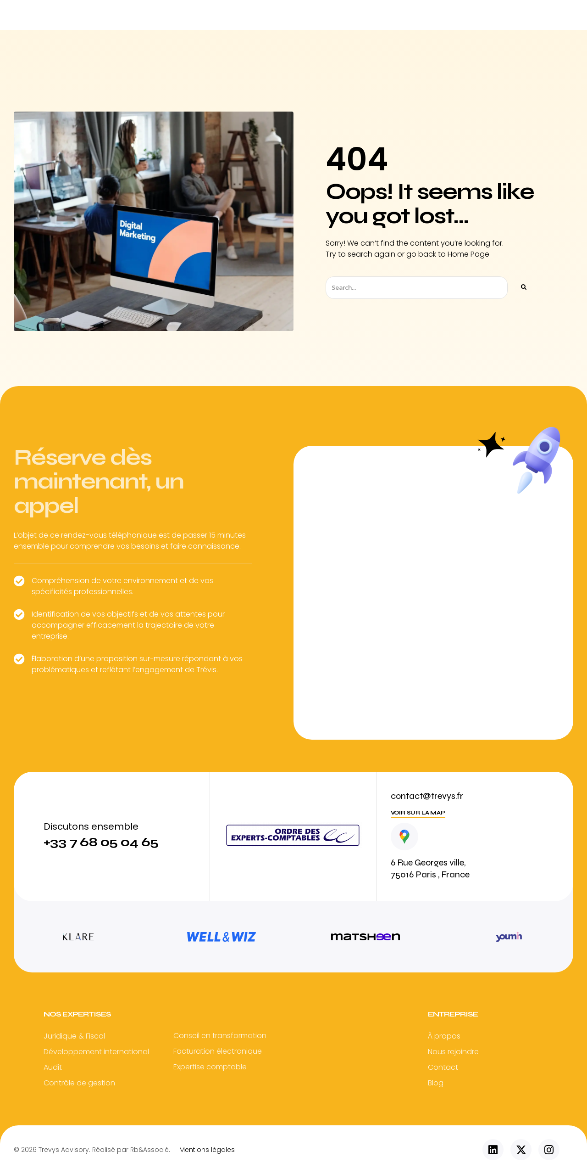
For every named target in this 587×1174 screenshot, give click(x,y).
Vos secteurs (348, 14)
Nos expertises (278, 14)
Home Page (468, 254)
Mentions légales (207, 1150)
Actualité (408, 14)
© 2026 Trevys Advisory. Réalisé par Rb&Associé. (92, 1149)
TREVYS (220, 14)
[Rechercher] (523, 287)
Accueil (175, 14)
